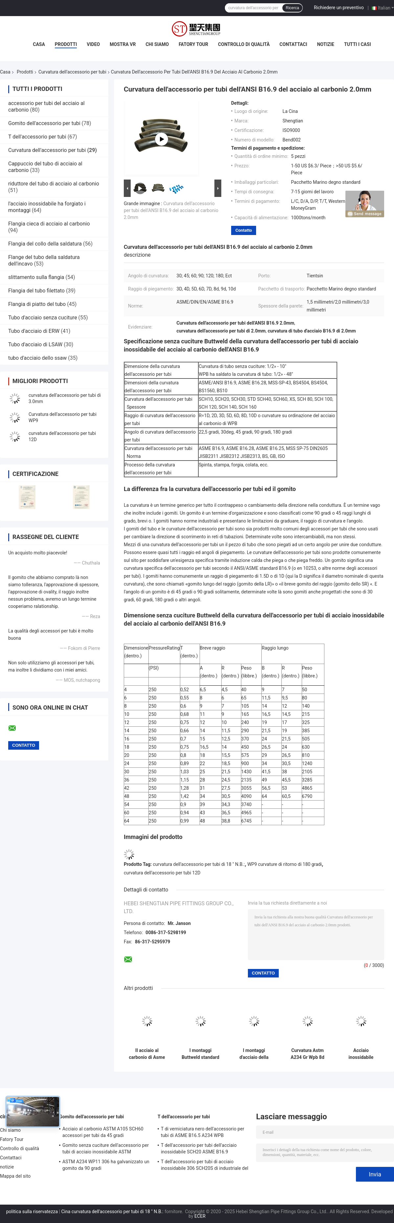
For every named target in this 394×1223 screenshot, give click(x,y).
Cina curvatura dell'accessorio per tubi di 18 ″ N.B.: (112, 1211)
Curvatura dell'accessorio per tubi (72, 72)
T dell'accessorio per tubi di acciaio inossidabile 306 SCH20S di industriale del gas (204, 1166)
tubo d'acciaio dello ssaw (37, 358)
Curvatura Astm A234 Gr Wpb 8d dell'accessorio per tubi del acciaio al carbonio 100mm (307, 1054)
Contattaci (293, 44)
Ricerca (292, 8)
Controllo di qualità (244, 44)
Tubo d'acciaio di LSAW (35, 344)
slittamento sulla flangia (36, 277)
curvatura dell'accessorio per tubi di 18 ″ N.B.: (199, 864)
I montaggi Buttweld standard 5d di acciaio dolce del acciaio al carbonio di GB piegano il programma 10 (200, 1054)
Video (93, 44)
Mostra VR (123, 44)
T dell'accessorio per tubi (37, 137)
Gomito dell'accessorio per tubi (44, 123)
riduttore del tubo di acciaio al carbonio (53, 184)
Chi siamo (157, 44)
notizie (325, 44)
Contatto (243, 230)
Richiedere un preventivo (339, 7)
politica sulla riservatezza (32, 1211)
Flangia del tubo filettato (36, 291)
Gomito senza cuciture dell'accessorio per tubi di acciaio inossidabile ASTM (105, 1148)
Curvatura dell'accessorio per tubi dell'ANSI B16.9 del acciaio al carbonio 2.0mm (171, 210)
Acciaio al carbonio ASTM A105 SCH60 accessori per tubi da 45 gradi (102, 1132)
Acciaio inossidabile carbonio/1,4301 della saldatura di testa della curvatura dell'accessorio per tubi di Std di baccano (361, 1054)
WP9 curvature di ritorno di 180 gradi (284, 864)
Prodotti (66, 44)
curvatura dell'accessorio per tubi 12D (162, 872)
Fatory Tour (193, 44)
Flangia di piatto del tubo (37, 304)
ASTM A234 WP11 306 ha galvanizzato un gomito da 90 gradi (105, 1165)
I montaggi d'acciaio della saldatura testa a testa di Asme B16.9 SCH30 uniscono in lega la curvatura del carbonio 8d (254, 1054)
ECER (200, 1216)
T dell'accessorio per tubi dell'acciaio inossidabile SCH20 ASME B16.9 (199, 1148)
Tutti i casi (357, 44)
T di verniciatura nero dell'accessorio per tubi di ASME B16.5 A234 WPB (202, 1132)
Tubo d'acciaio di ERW (33, 331)
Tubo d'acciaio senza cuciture (42, 317)
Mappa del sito (15, 1176)
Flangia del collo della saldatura (45, 244)
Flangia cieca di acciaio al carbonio (49, 224)
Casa (39, 44)
